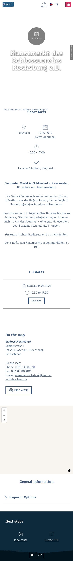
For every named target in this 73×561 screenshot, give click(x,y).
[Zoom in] (4, 410)
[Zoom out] (4, 415)
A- (32, 554)
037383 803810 (25, 367)
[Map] (36, 440)
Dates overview (45, 137)
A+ (40, 554)
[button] (18, 390)
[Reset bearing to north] (4, 420)
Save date (36, 301)
